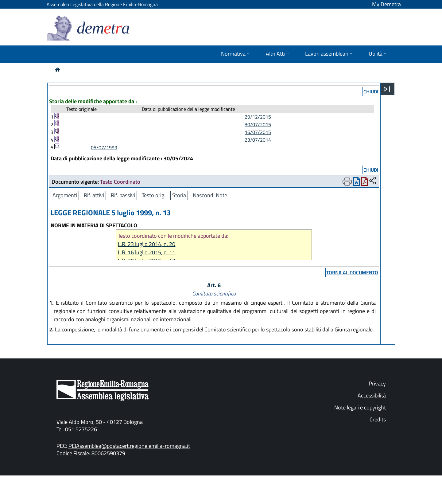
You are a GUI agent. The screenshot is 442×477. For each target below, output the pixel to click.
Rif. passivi (123, 195)
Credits (378, 419)
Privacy (377, 383)
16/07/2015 (258, 132)
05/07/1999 (104, 147)
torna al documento (352, 272)
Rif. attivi (94, 195)
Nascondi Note (210, 195)
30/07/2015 (258, 124)
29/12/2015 (258, 116)
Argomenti (64, 195)
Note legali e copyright (360, 407)
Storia (179, 195)
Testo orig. (153, 195)
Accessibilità (372, 395)
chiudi (370, 91)
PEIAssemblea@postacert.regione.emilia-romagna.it (129, 446)
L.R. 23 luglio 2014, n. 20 (146, 244)
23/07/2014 (258, 139)
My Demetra (386, 4)
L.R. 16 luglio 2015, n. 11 (146, 252)
